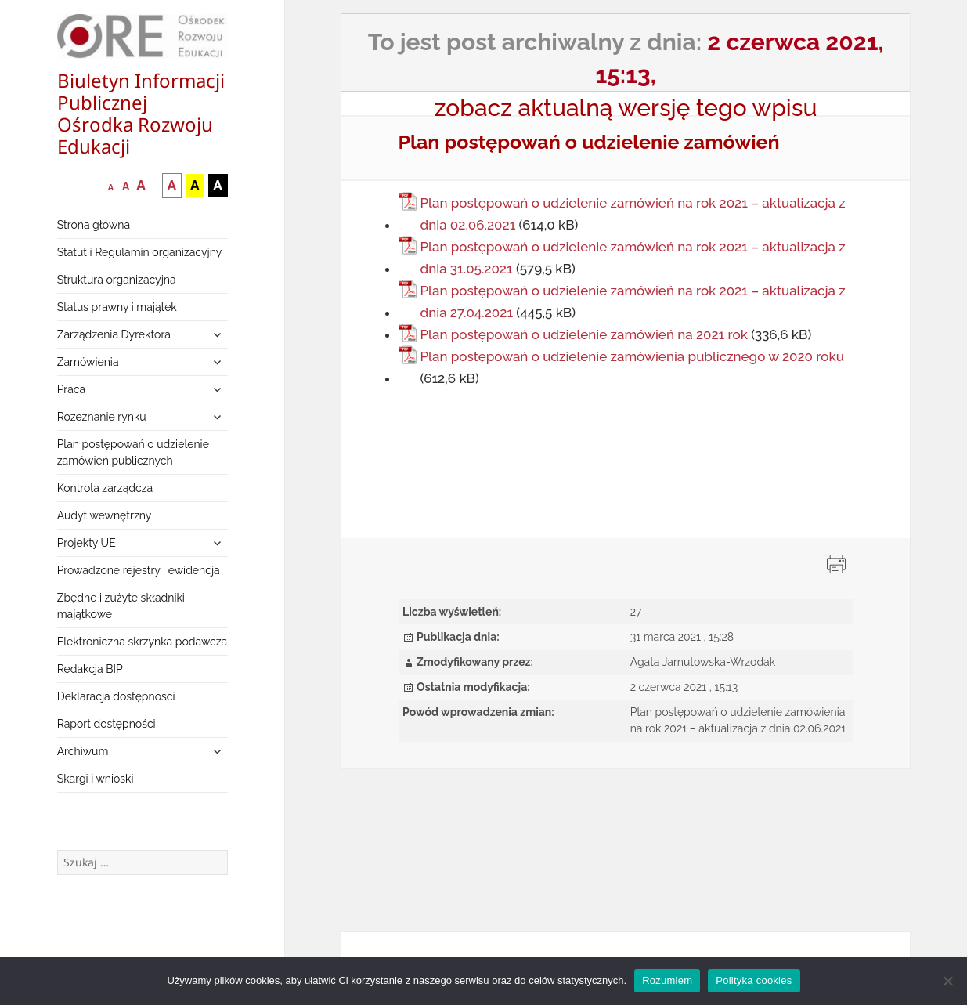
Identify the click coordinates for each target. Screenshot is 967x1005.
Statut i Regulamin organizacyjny (139, 252)
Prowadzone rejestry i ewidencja (138, 570)
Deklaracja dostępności (116, 696)
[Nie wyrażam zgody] (947, 981)
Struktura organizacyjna (116, 279)
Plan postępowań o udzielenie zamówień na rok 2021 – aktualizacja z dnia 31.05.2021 (633, 258)
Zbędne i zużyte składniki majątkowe (121, 605)
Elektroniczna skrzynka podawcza (142, 641)
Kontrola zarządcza (105, 488)
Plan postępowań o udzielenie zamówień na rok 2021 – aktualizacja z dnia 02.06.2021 (633, 214)
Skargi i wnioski (95, 778)
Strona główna (93, 225)
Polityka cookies (754, 980)
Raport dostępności (106, 724)
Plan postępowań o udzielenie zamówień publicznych (133, 452)
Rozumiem (667, 980)
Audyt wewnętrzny (104, 515)
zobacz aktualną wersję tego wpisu (626, 107)
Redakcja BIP (90, 669)
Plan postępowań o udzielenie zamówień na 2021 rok (584, 334)
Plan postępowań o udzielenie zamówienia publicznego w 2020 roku (632, 356)
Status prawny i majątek (117, 307)
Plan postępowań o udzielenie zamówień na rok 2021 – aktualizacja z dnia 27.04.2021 (633, 301)
